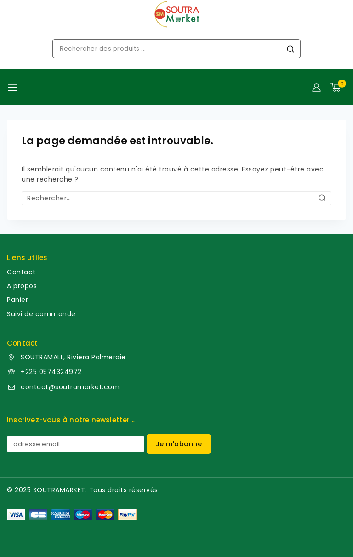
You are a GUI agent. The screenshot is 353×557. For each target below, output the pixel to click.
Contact (21, 272)
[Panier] (338, 87)
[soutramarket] (176, 14)
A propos (22, 285)
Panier (17, 299)
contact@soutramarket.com (70, 387)
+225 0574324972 (51, 371)
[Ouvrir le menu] (12, 87)
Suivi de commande (41, 313)
